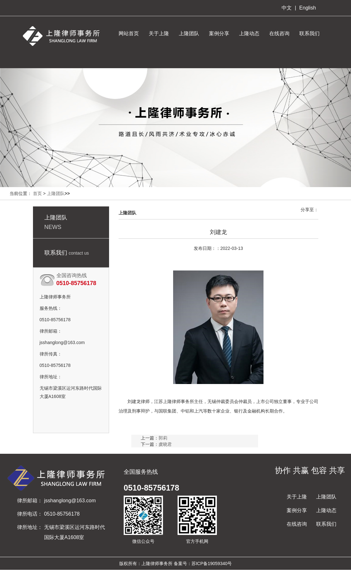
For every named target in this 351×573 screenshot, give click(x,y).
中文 (287, 7)
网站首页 (129, 33)
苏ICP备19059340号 (212, 563)
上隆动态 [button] (249, 33)
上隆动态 (326, 510)
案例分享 (219, 33)
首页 (37, 193)
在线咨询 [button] (279, 33)
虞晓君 (165, 444)
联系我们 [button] (309, 33)
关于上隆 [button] (159, 33)
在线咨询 (297, 524)
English (307, 7)
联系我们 (326, 524)
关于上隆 (297, 496)
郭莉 (163, 437)
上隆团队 (189, 33)
